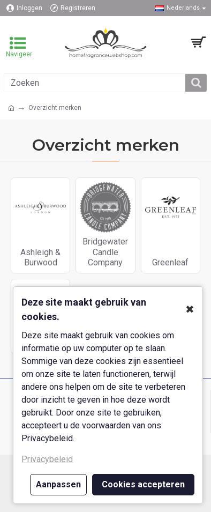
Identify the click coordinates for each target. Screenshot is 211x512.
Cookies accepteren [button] (143, 484)
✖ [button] (189, 309)
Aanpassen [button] (58, 484)
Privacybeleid (47, 459)
